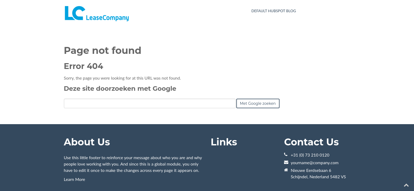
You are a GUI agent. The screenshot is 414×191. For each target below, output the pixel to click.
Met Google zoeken (258, 76)
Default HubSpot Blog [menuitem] (273, 10)
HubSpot (123, 175)
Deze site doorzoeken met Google (120, 61)
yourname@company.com (314, 135)
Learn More (74, 151)
